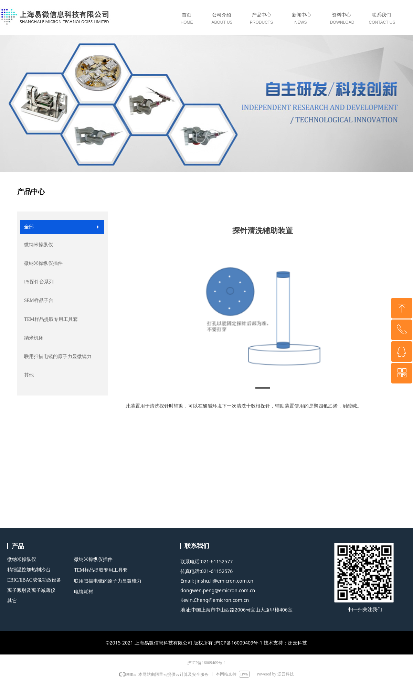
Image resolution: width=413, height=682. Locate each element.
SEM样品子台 (38, 300)
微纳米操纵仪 (38, 244)
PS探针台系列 (39, 281)
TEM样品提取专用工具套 (51, 319)
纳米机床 (33, 337)
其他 (29, 375)
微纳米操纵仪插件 (43, 263)
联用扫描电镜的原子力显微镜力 (58, 356)
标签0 (262, 20)
